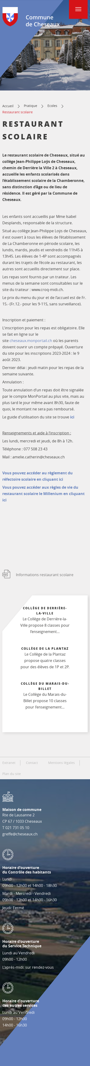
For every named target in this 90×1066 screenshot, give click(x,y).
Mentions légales (61, 763)
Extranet (8, 763)
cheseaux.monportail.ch (31, 340)
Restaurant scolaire (17, 112)
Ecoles (52, 105)
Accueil (8, 106)
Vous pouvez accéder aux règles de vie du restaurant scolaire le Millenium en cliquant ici (43, 494)
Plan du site (11, 774)
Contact (32, 763)
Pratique (30, 105)
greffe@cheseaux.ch (20, 834)
